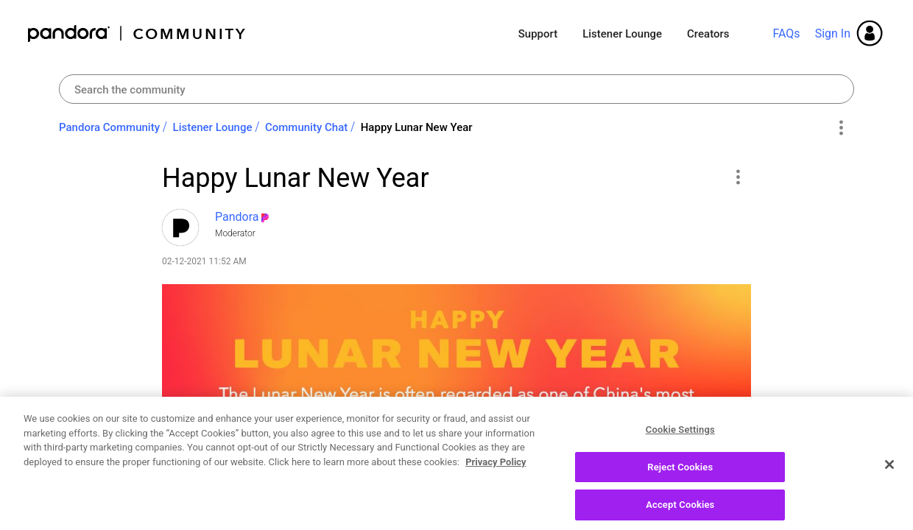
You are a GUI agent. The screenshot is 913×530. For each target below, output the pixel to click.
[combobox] (456, 89)
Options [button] (840, 128)
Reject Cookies (680, 478)
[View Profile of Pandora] (237, 217)
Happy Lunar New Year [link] (417, 127)
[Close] (889, 476)
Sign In (832, 33)
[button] (737, 177)
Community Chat (306, 127)
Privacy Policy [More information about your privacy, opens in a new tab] (495, 473)
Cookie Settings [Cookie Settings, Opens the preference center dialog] (680, 441)
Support (537, 33)
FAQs (786, 33)
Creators (708, 33)
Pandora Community (137, 33)
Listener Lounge (622, 33)
